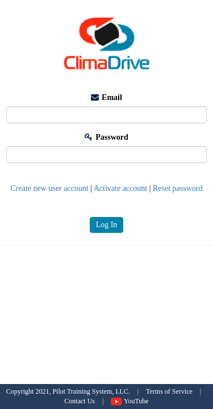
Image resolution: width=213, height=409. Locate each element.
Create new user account (49, 188)
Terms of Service (169, 391)
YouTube (129, 401)
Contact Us (79, 401)
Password (106, 137)
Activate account (120, 188)
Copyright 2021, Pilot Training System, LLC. (68, 391)
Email (106, 97)
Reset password (178, 188)
